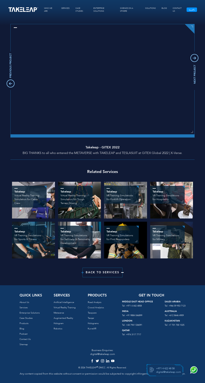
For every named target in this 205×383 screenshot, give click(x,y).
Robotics (58, 328)
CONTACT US (177, 9)
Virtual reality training (65, 307)
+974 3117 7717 (133, 334)
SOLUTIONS (150, 8)
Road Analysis (94, 302)
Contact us (25, 339)
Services (24, 307)
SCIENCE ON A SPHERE (126, 9)
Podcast (24, 333)
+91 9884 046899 (134, 315)
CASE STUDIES (79, 9)
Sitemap (24, 344)
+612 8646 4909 (176, 315)
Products (24, 323)
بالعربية (192, 9)
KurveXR (92, 328)
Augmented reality (63, 318)
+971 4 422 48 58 (165, 368)
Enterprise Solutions (30, 312)
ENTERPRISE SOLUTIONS (98, 9)
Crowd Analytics (96, 307)
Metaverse (59, 312)
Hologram (59, 323)
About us (24, 302)
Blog (22, 328)
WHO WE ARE (48, 9)
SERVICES (65, 8)
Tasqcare (92, 312)
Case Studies (26, 318)
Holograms (93, 323)
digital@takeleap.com (102, 354)
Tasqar (91, 318)
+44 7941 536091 (134, 324)
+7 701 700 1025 (176, 324)
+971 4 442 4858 (134, 305)
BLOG (164, 8)
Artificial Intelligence (64, 302)
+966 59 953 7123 (177, 305)
